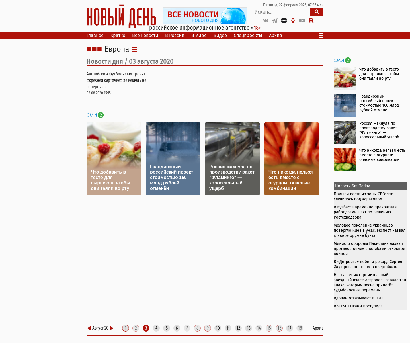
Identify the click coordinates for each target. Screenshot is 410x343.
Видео (220, 35)
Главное (95, 35)
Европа (116, 49)
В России (174, 35)
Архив (275, 35)
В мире (199, 35)
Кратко (117, 35)
